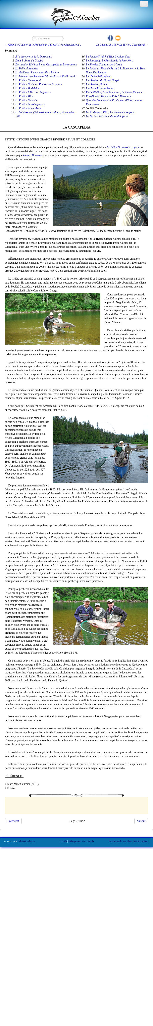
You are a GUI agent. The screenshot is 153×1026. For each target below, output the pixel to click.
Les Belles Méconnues (98, 76)
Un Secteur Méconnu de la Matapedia (107, 116)
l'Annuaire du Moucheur (120, 841)
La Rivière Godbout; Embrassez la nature (38, 84)
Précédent (13, 820)
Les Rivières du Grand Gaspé (102, 80)
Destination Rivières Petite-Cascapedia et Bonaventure (46, 64)
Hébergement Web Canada (81, 841)
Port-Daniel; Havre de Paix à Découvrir (108, 96)
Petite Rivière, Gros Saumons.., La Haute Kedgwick (115, 92)
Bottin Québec (141, 841)
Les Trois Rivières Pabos (100, 88)
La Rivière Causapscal (28, 80)
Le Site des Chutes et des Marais (104, 64)
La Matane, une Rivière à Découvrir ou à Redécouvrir (45, 76)
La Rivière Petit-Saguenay (30, 104)
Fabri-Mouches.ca (26, 841)
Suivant (141, 820)
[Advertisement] (74, 805)
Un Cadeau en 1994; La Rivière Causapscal (110, 112)
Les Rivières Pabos (96, 84)
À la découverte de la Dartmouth (33, 56)
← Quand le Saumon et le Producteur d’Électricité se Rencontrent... (43, 44)
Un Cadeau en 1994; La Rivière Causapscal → (121, 44)
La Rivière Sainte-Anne (28, 108)
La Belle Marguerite (26, 68)
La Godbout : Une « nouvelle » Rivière (37, 72)
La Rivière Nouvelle (26, 100)
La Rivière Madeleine (27, 88)
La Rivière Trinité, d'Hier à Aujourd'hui (108, 56)
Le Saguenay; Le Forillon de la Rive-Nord (109, 60)
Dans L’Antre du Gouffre (29, 60)
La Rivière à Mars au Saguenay (33, 92)
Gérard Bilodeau (32, 155)
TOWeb (63, 841)
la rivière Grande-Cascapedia (123, 147)
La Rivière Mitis (24, 96)
